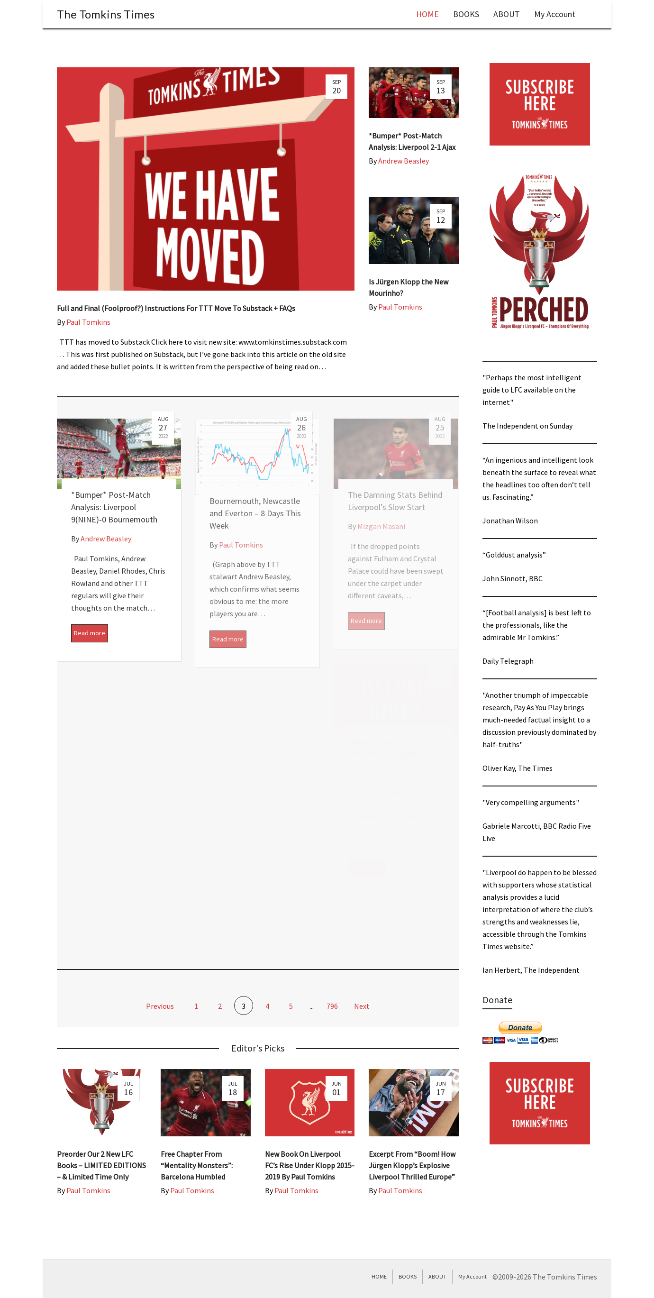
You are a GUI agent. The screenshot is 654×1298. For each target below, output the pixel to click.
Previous (159, 1006)
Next (362, 1006)
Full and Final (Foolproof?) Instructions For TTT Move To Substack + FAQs (176, 308)
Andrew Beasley (403, 160)
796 (332, 1006)
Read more (89, 633)
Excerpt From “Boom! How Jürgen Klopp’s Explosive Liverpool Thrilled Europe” (412, 1165)
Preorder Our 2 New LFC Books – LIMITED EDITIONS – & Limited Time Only (101, 1165)
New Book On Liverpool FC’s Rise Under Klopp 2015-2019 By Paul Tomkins (309, 1165)
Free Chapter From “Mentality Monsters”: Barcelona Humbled (197, 1165)
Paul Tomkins (88, 322)
